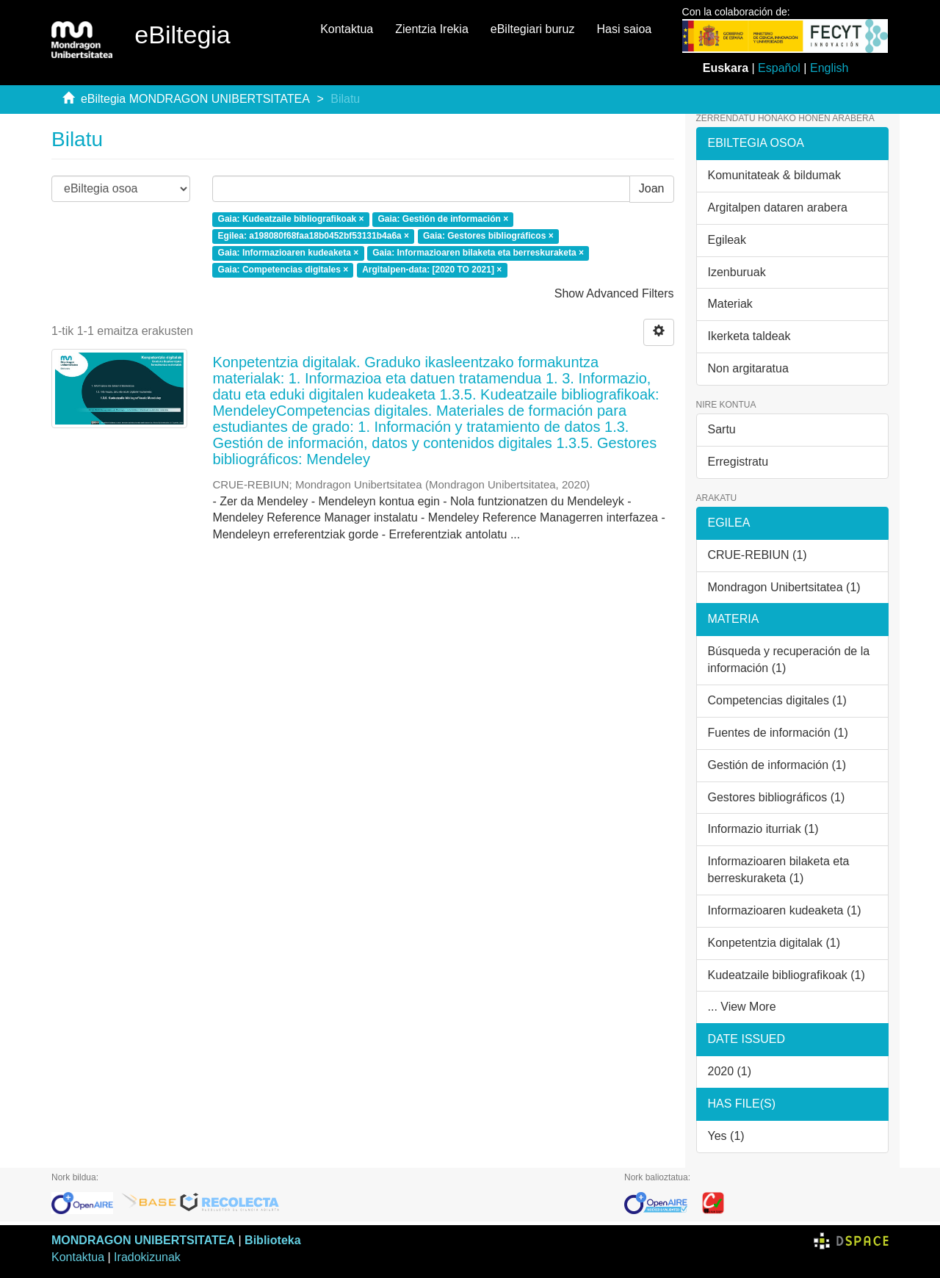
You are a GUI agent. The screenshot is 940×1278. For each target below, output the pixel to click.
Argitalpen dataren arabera (777, 207)
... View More (742, 1006)
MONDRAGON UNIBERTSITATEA (143, 1240)
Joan (652, 188)
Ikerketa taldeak (749, 336)
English (829, 68)
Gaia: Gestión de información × (442, 219)
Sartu (722, 429)
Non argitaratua (748, 368)
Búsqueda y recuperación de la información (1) (789, 659)
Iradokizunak (147, 1257)
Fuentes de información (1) (778, 732)
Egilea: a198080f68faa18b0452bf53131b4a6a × (314, 236)
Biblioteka (272, 1240)
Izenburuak (737, 272)
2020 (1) (730, 1071)
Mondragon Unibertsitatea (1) (784, 587)
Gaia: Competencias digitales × (283, 269)
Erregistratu (738, 461)
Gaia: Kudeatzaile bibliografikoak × (291, 219)
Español (779, 68)
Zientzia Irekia (432, 29)
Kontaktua (346, 29)
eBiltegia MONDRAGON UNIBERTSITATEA (195, 99)
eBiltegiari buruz (533, 29)
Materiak (730, 303)
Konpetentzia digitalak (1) (774, 942)
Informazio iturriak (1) (763, 829)
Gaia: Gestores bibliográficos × (488, 236)
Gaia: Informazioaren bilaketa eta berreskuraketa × (478, 253)
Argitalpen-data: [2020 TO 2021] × (432, 269)
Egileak (727, 240)
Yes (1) (726, 1136)
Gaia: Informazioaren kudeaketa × (288, 253)
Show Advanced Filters (614, 293)
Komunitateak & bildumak (774, 175)
